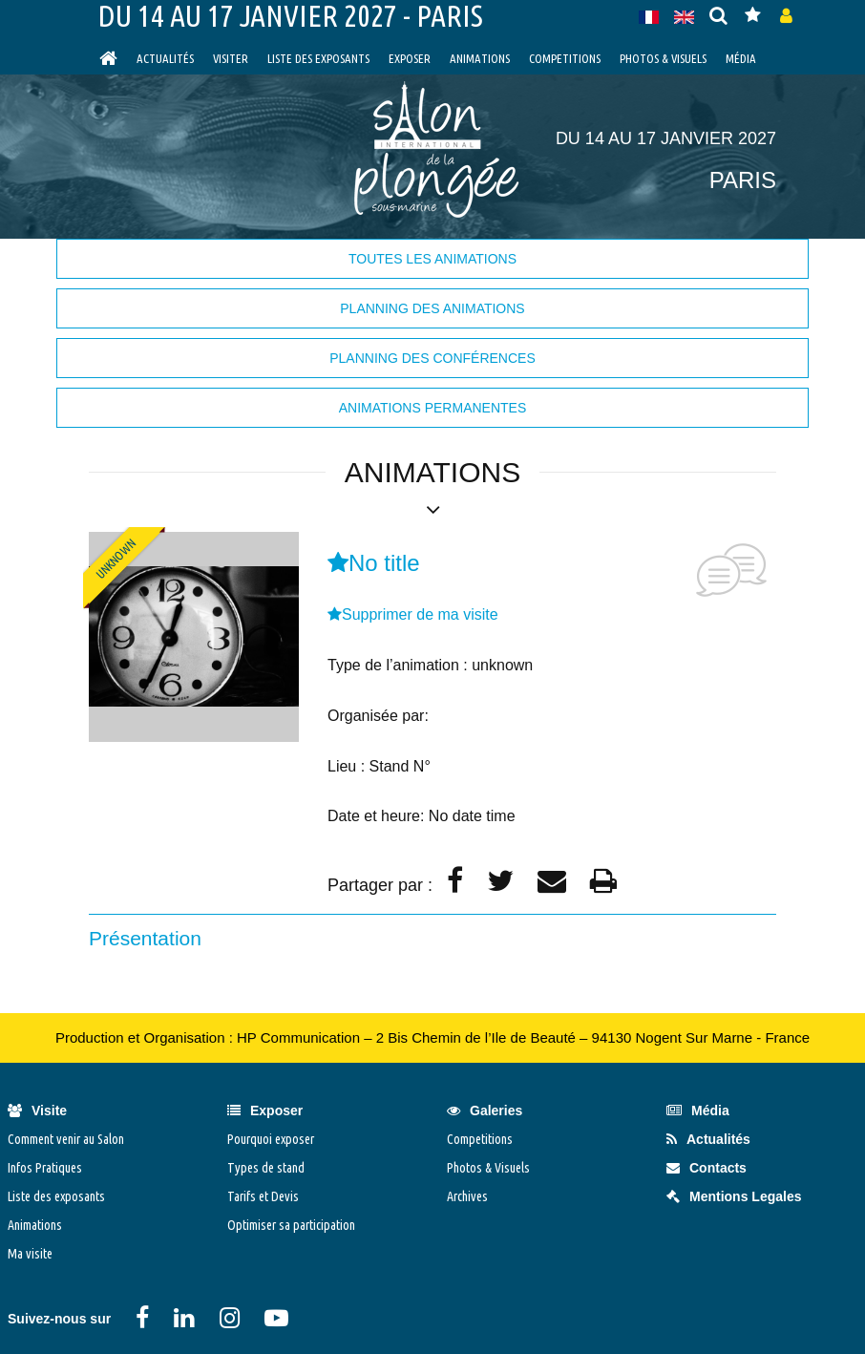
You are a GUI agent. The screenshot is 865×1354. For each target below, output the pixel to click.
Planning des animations (432, 308)
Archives (467, 1196)
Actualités (165, 58)
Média (741, 58)
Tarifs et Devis (263, 1196)
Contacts (706, 1167)
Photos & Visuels (663, 58)
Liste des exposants (318, 58)
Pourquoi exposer (270, 1139)
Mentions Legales (733, 1196)
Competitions (565, 58)
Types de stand (266, 1167)
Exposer (410, 58)
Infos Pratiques (45, 1167)
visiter (230, 58)
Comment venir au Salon (66, 1139)
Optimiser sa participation (291, 1225)
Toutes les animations (432, 258)
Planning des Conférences (432, 358)
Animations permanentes (433, 407)
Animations (480, 58)
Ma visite (30, 1253)
